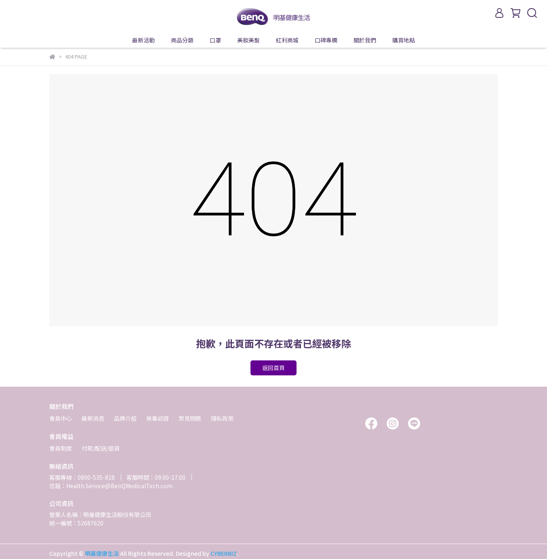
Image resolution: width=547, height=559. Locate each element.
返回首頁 (273, 368)
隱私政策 (222, 418)
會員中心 (60, 418)
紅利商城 (287, 40)
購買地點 (403, 40)
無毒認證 (157, 418)
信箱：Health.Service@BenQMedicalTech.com (111, 486)
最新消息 (93, 418)
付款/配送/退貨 (101, 448)
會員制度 (60, 448)
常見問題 (190, 418)
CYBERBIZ (223, 553)
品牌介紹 (125, 418)
